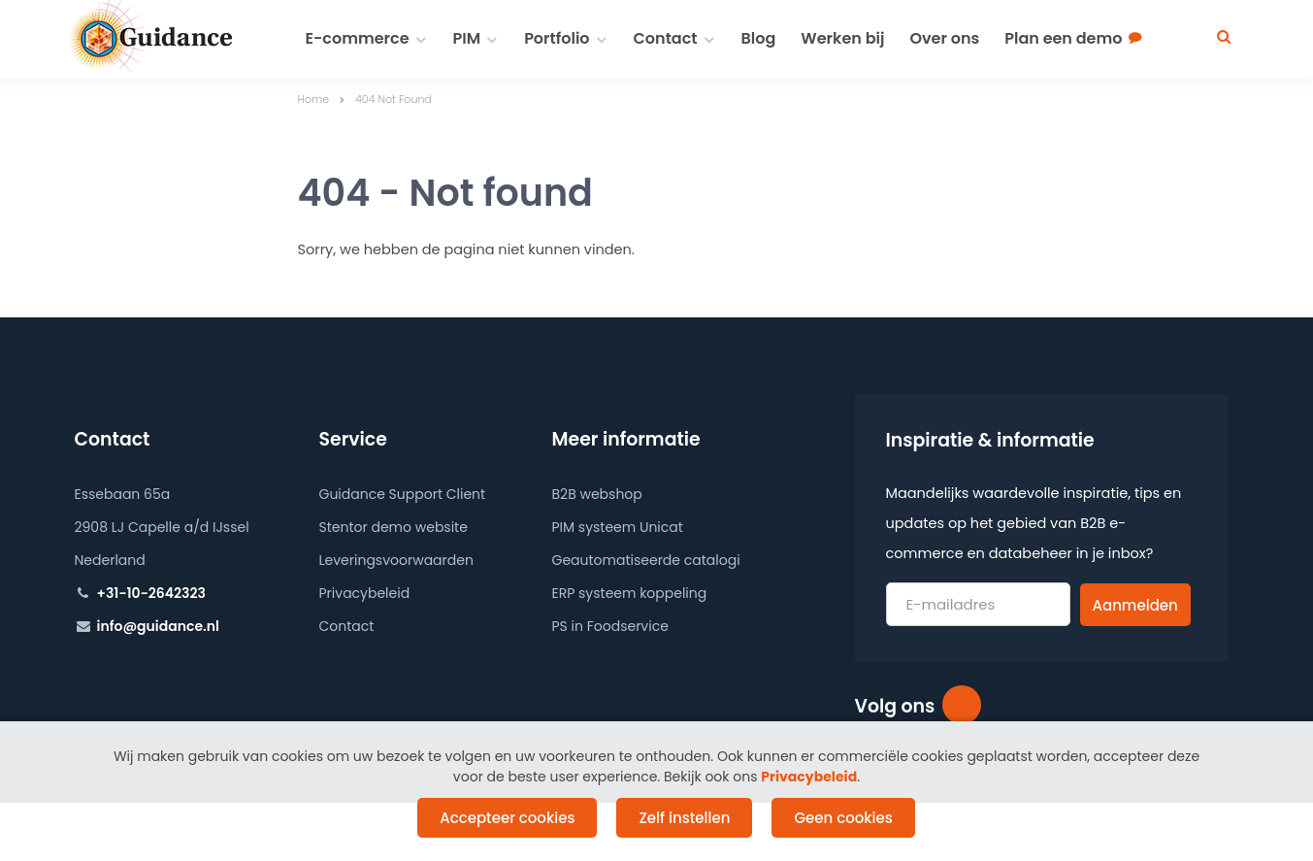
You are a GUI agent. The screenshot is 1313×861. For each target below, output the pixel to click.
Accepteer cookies (507, 818)
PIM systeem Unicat (617, 527)
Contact (666, 38)
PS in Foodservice (610, 626)
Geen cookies (843, 818)
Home (314, 99)
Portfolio (556, 38)
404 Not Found (393, 99)
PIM (467, 38)
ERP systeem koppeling (629, 593)
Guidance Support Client (402, 494)
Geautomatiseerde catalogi (646, 560)
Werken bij (842, 38)
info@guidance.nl (158, 626)
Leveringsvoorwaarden (396, 560)
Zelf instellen (684, 818)
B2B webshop (597, 494)
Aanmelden (1135, 605)
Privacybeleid (364, 593)
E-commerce (358, 38)
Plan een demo (1063, 38)
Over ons (944, 38)
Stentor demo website (393, 527)
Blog (758, 38)
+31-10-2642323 (151, 593)
